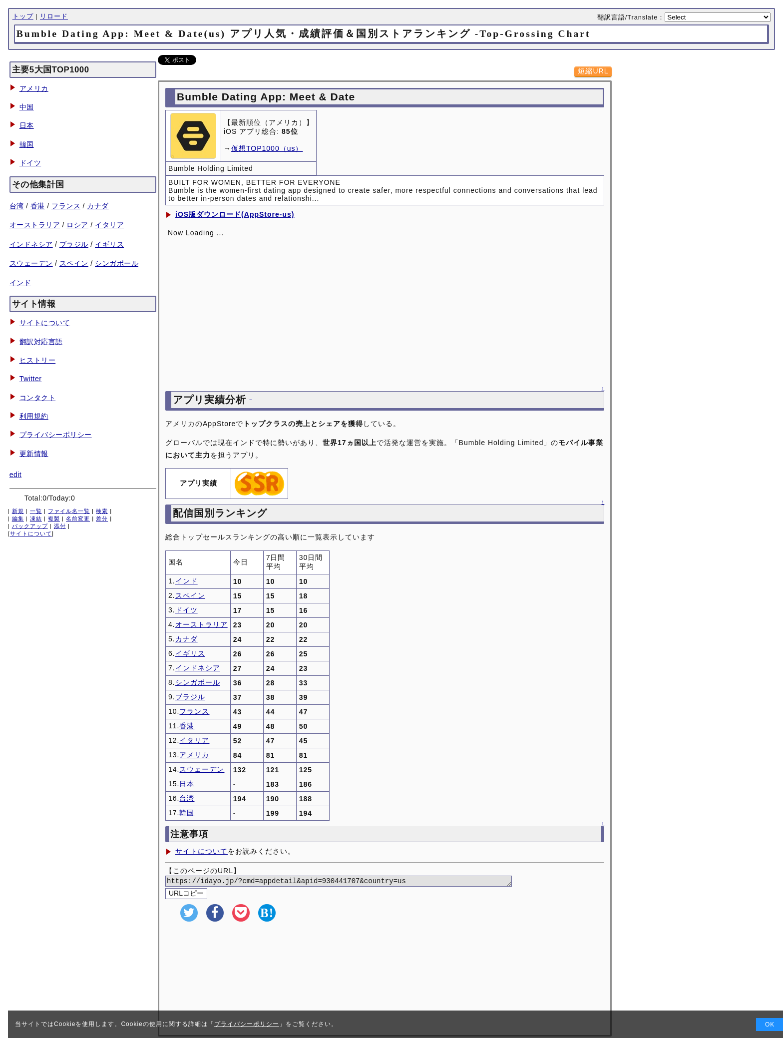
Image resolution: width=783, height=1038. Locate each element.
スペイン (73, 263)
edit (15, 475)
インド (20, 283)
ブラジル (73, 244)
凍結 (36, 518)
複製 (54, 518)
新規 (18, 511)
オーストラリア (34, 225)
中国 (26, 107)
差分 (102, 518)
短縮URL (593, 71)
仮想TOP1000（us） (267, 148)
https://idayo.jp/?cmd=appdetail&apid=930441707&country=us (350, 882)
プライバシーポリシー (55, 435)
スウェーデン (31, 263)
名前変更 (78, 518)
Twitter (30, 379)
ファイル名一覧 (69, 511)
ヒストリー (37, 360)
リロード (54, 16)
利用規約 (33, 416)
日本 (26, 125)
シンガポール (116, 263)
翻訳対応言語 (41, 342)
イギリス (109, 244)
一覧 (36, 511)
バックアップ (30, 526)
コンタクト (37, 398)
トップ (22, 16)
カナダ (98, 206)
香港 (37, 206)
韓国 (26, 144)
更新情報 (33, 454)
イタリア (109, 225)
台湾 (16, 206)
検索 (102, 511)
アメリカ (33, 88)
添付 (60, 526)
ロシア (77, 225)
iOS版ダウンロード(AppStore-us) (234, 214)
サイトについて (44, 323)
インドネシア (31, 244)
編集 (18, 518)
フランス (65, 206)
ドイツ (30, 163)
